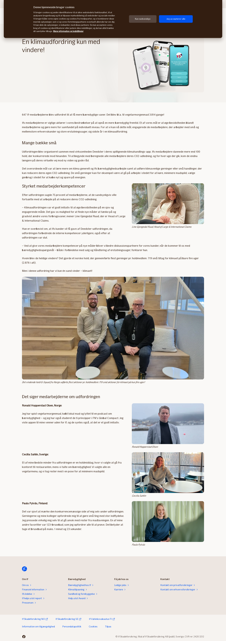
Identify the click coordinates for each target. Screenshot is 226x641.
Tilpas (108, 626)
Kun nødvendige (143, 19)
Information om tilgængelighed (38, 626)
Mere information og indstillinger (68, 31)
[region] (113, 19)
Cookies (93, 626)
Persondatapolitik (71, 626)
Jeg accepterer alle (176, 19)
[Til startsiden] (24, 568)
